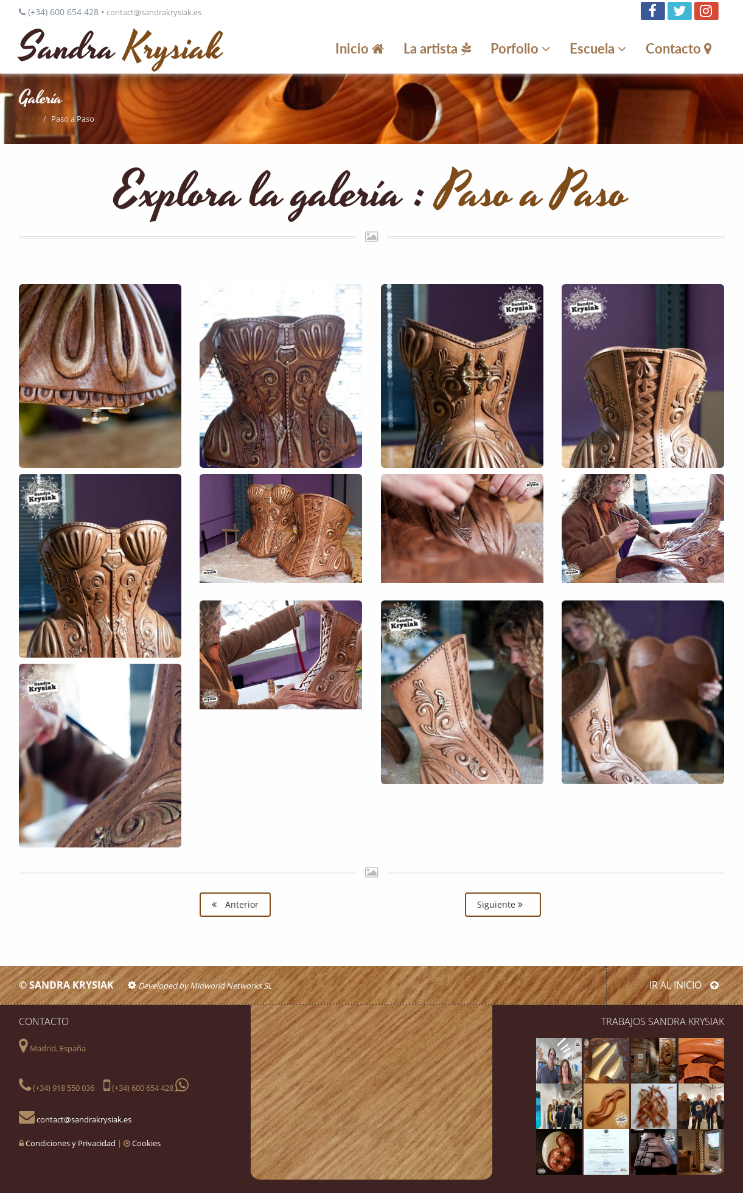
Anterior (235, 904)
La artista (439, 48)
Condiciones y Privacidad (71, 1143)
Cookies (146, 1143)
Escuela (600, 48)
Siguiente (503, 904)
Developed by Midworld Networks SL (200, 985)
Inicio (361, 48)
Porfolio (522, 48)
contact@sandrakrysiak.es (153, 12)
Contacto (681, 48)
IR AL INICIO (684, 985)
